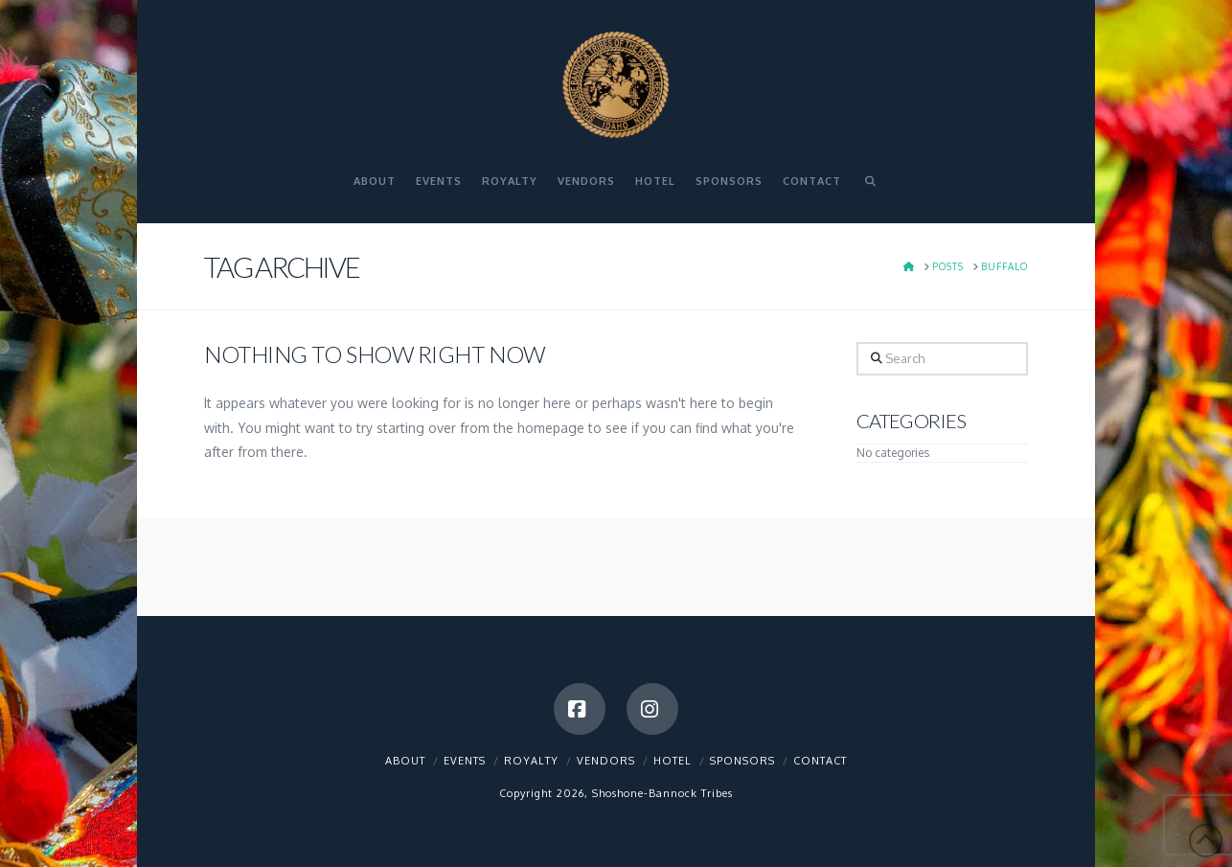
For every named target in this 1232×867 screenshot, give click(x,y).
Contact (820, 760)
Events (465, 760)
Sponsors (742, 760)
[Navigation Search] (870, 189)
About (405, 760)
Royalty (531, 760)
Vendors (606, 760)
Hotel (672, 760)
